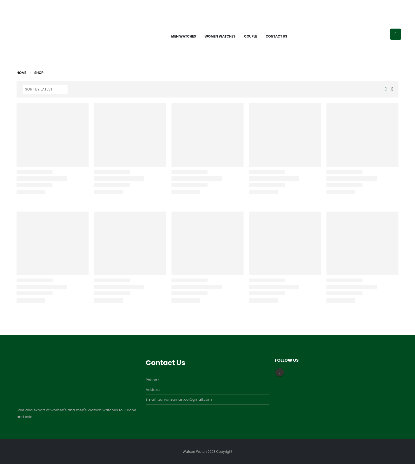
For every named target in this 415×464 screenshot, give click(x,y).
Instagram (279, 372)
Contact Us (276, 36)
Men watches (183, 36)
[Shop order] (45, 89)
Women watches (220, 36)
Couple (250, 36)
